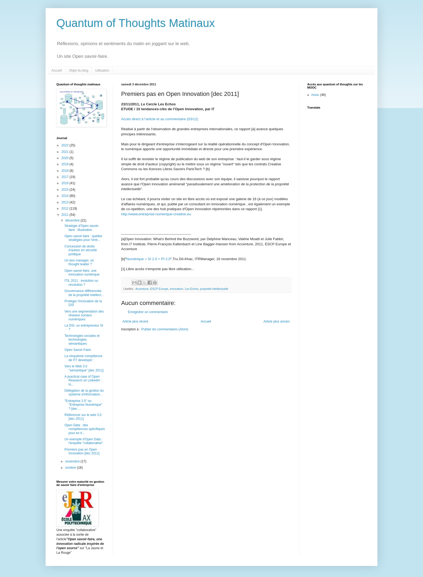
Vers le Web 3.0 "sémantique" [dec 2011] (84, 368)
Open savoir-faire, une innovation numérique (82, 272)
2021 (66, 152)
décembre (73, 220)
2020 (66, 158)
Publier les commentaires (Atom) (164, 329)
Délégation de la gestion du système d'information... (84, 392)
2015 (66, 190)
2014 (66, 196)
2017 (66, 177)
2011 (66, 215)
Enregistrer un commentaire (148, 312)
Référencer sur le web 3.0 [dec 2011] (82, 417)
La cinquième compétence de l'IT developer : (83, 358)
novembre (73, 461)
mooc (315, 95)
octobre (71, 467)
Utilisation (102, 70)
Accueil (57, 70)
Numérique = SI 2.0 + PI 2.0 (148, 259)
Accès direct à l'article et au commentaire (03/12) (159, 119)
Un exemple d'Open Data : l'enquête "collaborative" (83, 441)
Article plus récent (135, 321)
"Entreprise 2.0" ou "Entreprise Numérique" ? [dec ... (83, 405)
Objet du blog (78, 70)
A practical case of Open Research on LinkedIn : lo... (83, 380)
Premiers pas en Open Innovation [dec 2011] (82, 451)
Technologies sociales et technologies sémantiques (82, 339)
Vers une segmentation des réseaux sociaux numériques (84, 315)
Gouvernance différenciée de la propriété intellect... (84, 293)
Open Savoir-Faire (77, 350)
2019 (66, 164)
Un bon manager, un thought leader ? (79, 262)
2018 (66, 171)
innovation (176, 288)
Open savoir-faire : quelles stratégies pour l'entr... (83, 238)
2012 (66, 208)
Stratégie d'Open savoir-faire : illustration (81, 228)
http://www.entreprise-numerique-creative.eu (156, 214)
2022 (66, 145)
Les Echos (191, 288)
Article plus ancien (277, 321)
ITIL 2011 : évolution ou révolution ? (81, 282)
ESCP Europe (159, 288)
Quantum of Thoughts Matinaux (135, 23)
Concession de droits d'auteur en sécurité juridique (80, 250)
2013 (66, 202)
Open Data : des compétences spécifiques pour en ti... (84, 429)
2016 (66, 183)
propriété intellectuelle (214, 288)
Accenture (142, 288)
